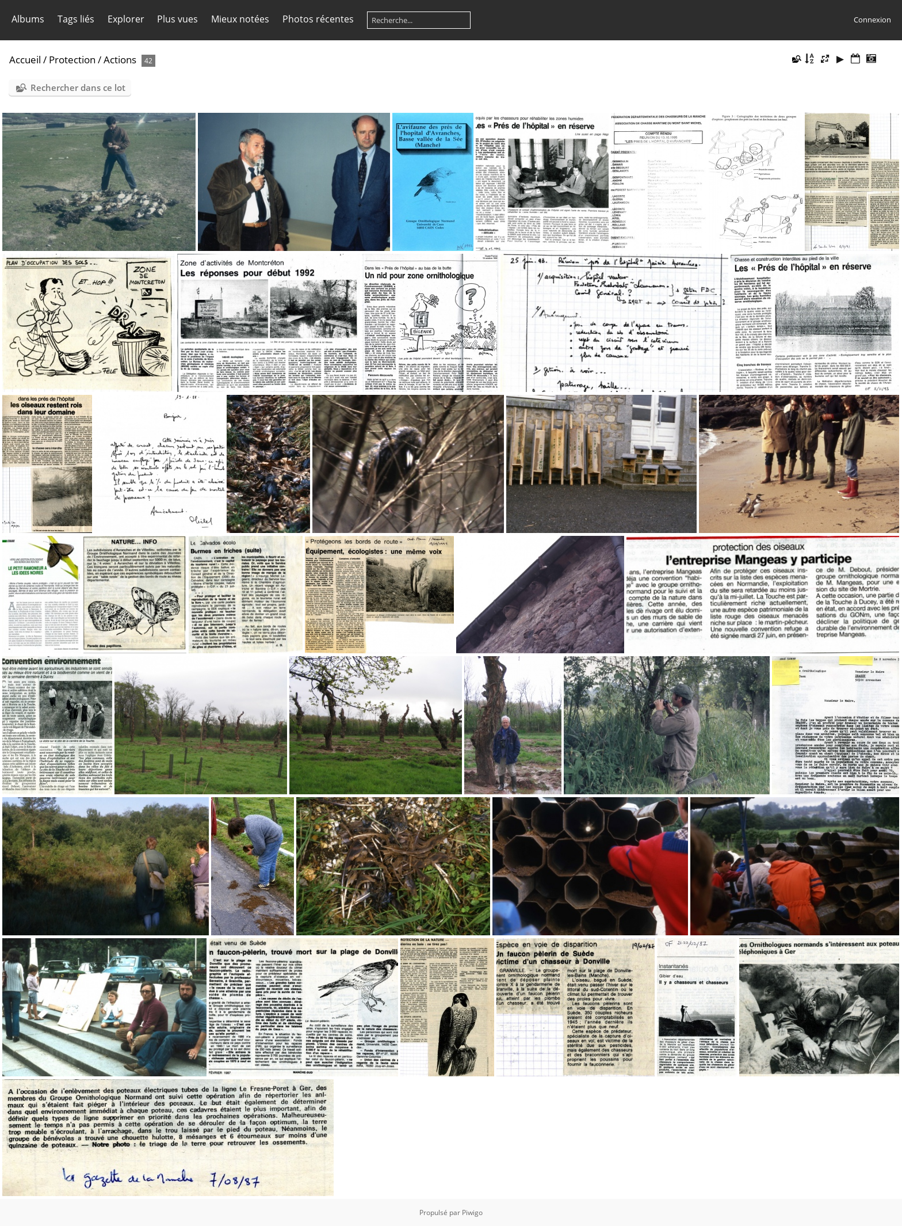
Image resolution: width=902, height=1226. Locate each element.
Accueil (25, 59)
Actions (120, 59)
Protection (72, 59)
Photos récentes (318, 19)
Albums (28, 19)
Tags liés (76, 19)
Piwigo (472, 1212)
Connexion (872, 19)
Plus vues (177, 19)
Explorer (126, 19)
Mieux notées (240, 19)
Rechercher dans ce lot (77, 87)
